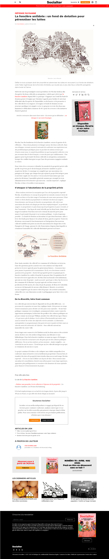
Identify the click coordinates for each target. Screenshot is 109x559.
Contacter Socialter (64, 554)
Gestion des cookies (91, 554)
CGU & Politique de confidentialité (39, 554)
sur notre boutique (45, 118)
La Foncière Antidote (29, 379)
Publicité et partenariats (78, 554)
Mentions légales (54, 554)
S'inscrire (70, 519)
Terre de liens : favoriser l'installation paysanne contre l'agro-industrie (36, 433)
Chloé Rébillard (20, 24)
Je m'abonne (85, 2)
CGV (26, 554)
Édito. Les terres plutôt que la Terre (27, 431)
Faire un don (48, 420)
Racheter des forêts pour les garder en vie (28, 435)
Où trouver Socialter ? (18, 554)
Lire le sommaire (77, 470)
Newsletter (75, 2)
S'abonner (35, 420)
